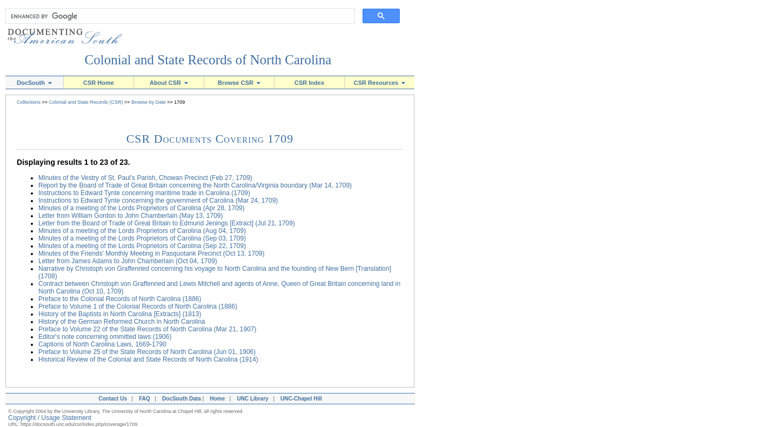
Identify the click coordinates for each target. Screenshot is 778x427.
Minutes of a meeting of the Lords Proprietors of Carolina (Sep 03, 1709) (142, 238)
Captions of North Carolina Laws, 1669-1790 (102, 344)
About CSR (169, 82)
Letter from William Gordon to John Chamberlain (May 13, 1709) (130, 215)
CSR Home (98, 82)
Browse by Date (148, 102)
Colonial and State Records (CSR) (86, 102)
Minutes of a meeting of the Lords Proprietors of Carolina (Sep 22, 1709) (142, 246)
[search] (178, 16)
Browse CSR (239, 82)
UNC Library (252, 399)
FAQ (144, 399)
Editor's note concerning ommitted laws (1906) (104, 337)
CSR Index (309, 82)
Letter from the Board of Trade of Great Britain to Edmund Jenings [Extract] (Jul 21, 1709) (166, 223)
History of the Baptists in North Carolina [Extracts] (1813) (119, 314)
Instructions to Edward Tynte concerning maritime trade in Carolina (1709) (144, 193)
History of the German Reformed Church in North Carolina (121, 321)
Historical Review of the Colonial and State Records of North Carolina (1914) (148, 359)
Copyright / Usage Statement (49, 418)
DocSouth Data (181, 399)
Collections (29, 102)
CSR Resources (380, 82)
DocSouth (34, 82)
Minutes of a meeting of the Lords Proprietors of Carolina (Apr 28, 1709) (141, 208)
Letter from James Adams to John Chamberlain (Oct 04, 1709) (127, 261)
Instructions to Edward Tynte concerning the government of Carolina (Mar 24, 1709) (158, 200)
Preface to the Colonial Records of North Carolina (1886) (120, 299)
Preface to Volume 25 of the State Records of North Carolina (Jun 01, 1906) (147, 352)
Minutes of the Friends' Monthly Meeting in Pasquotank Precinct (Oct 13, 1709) (151, 253)
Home (217, 399)
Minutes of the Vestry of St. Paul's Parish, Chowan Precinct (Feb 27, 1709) (145, 178)
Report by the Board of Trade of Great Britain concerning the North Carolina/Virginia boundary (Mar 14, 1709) (195, 185)
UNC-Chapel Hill (302, 399)
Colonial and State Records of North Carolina (208, 59)
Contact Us (111, 399)
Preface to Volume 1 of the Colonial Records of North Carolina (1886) (137, 306)
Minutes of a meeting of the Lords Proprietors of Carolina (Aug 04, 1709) (142, 231)
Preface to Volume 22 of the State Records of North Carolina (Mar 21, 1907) (147, 329)
